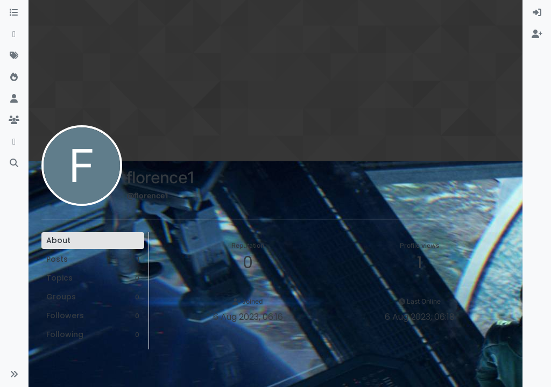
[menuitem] (537, 13)
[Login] (537, 13)
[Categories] (14, 13)
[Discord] (14, 141)
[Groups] (14, 120)
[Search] (14, 163)
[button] (14, 374)
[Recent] (14, 34)
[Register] (537, 34)
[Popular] (14, 77)
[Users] (14, 99)
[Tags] (14, 55)
